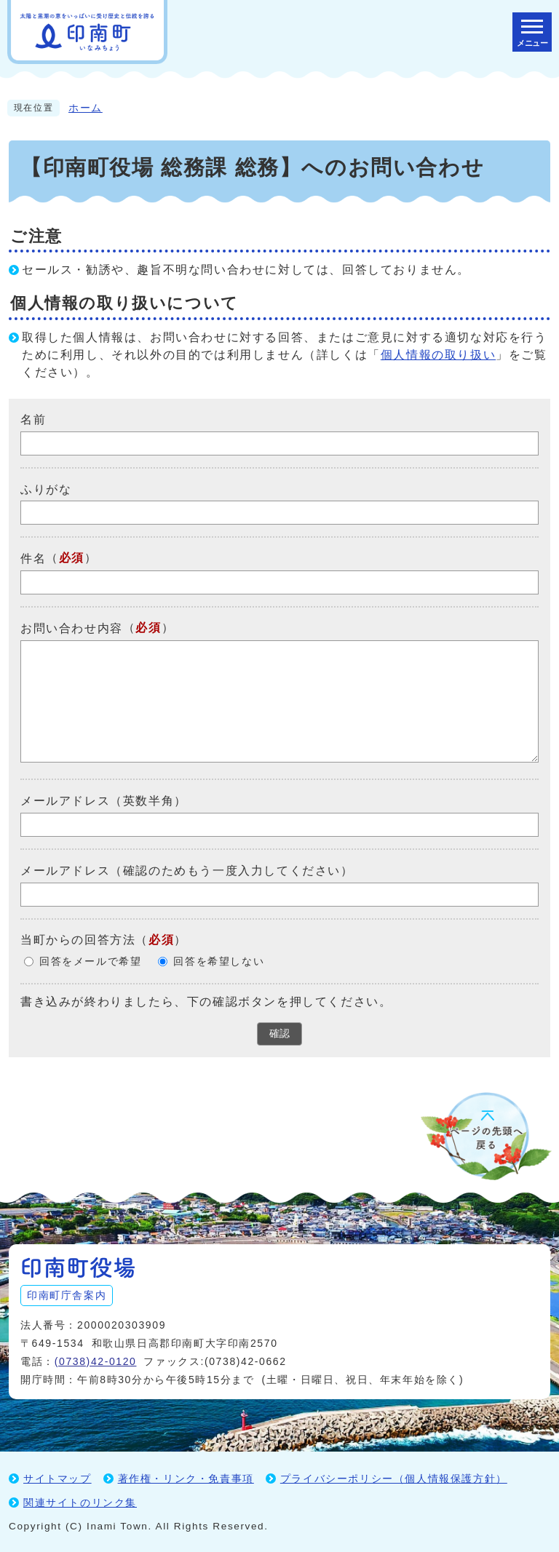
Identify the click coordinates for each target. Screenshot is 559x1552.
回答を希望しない (218, 961)
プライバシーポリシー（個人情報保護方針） (393, 1478)
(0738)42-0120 (96, 1361)
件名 (33, 558)
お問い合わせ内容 (71, 628)
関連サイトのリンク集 (80, 1502)
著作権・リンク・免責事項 (186, 1478)
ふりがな (45, 488)
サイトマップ (57, 1478)
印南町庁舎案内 (66, 1295)
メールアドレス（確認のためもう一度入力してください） (187, 870)
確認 (279, 1033)
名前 (33, 419)
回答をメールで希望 (90, 961)
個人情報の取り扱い (438, 355)
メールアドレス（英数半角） (103, 801)
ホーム (85, 108)
